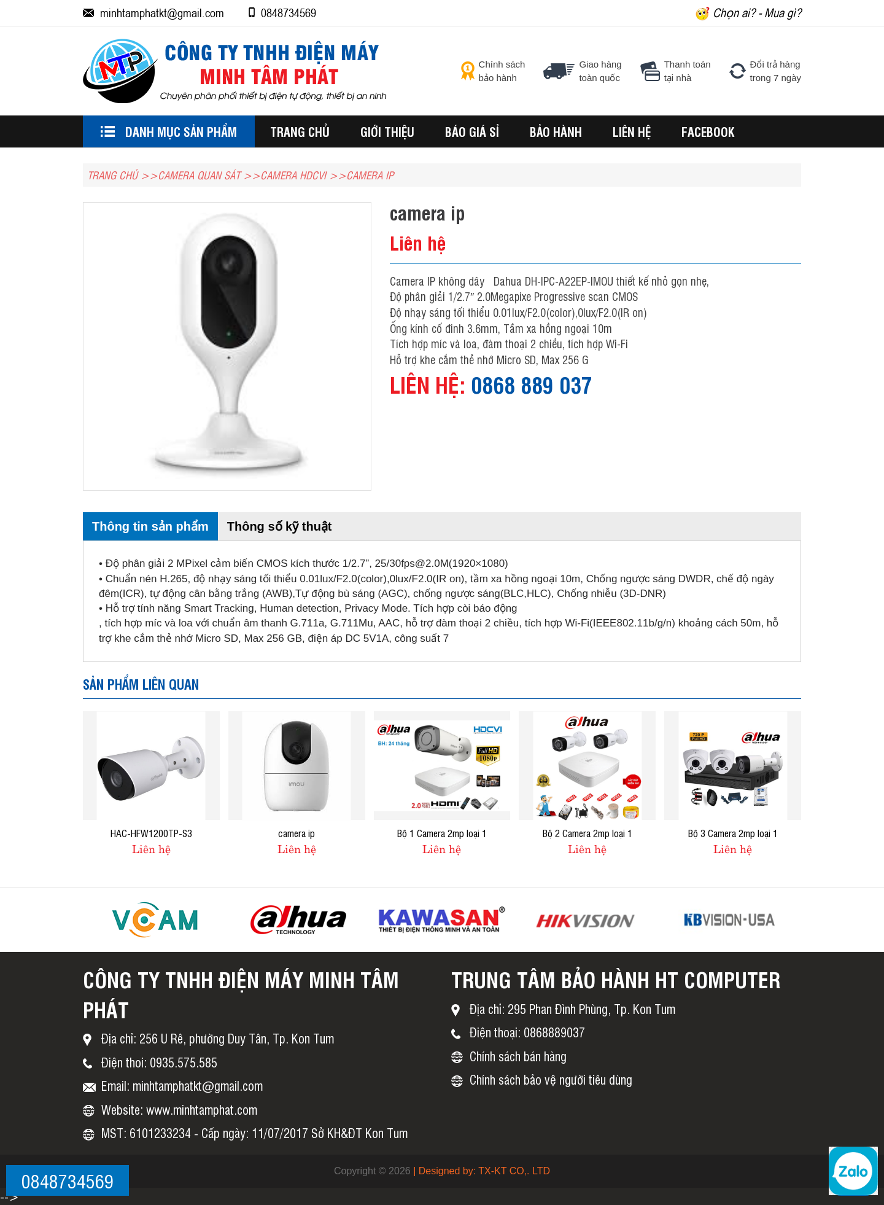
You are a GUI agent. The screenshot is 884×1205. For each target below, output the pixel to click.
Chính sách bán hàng (518, 1056)
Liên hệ (632, 131)
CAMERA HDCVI (293, 175)
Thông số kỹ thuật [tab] (279, 526)
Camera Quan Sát (199, 175)
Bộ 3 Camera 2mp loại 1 (733, 833)
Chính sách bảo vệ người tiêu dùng (551, 1079)
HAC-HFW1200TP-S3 (151, 833)
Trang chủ (300, 131)
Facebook (708, 131)
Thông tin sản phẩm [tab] (150, 526)
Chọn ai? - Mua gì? (748, 13)
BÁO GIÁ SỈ (472, 131)
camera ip (296, 833)
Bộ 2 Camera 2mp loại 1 (587, 833)
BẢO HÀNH (556, 131)
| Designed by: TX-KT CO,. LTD (481, 1171)
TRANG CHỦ (112, 175)
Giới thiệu (387, 131)
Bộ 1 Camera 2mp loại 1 (442, 833)
